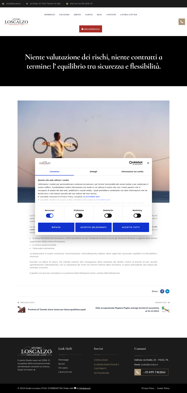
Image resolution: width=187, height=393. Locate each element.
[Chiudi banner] (148, 163)
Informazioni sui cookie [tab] (132, 172)
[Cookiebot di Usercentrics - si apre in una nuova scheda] (131, 163)
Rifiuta (56, 227)
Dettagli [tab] (93, 172)
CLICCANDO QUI (91, 197)
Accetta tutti (131, 227)
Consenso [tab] (54, 172)
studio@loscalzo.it (149, 364)
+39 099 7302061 (154, 372)
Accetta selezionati (94, 227)
